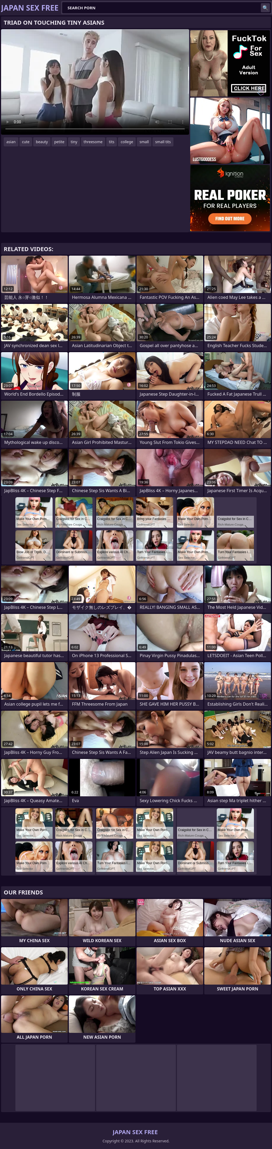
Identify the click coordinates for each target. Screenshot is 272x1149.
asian (11, 141)
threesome (93, 141)
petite (59, 141)
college (127, 141)
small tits (163, 141)
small (144, 141)
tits (111, 141)
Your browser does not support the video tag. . (95, 82)
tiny (74, 141)
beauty (42, 141)
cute (25, 141)
